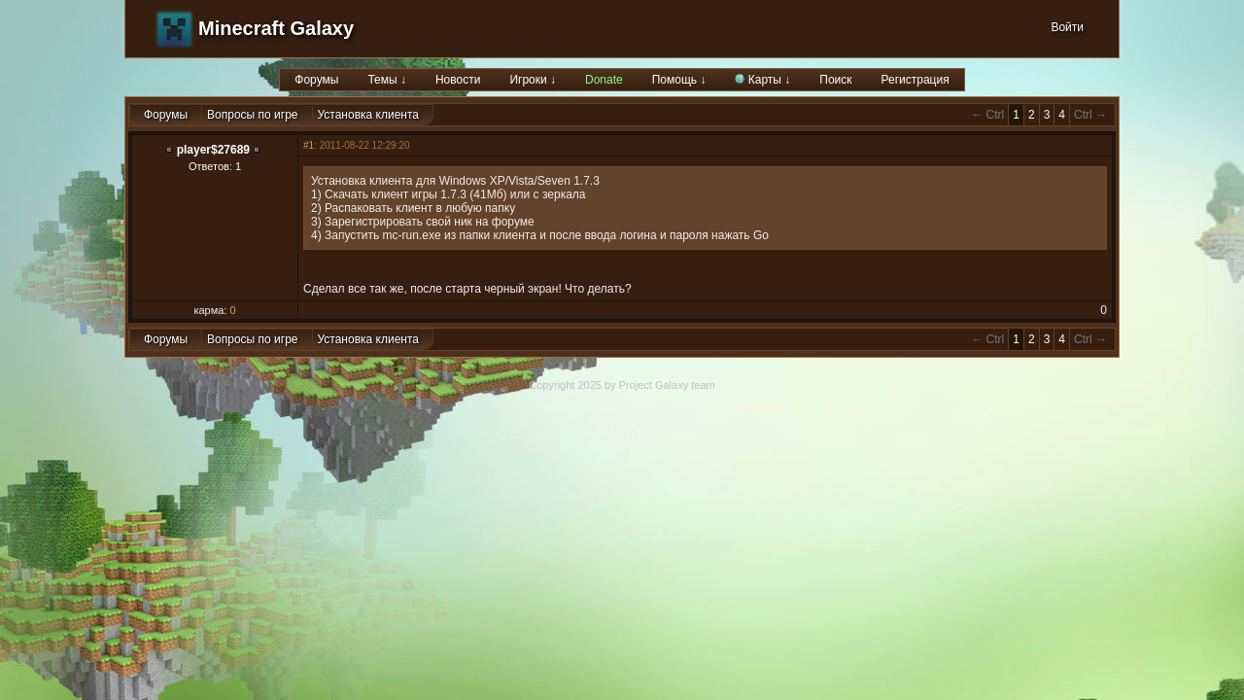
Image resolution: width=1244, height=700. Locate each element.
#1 (308, 145)
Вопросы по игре (252, 115)
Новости (457, 80)
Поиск (835, 80)
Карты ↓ (762, 80)
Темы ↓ (386, 80)
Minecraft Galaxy (276, 28)
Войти (1067, 27)
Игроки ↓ (532, 80)
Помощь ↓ (679, 80)
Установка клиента (368, 115)
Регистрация (915, 80)
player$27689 (213, 150)
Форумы (316, 80)
